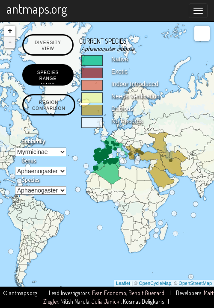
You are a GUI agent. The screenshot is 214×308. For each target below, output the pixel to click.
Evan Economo (109, 292)
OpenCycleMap (155, 283)
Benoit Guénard (146, 292)
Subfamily (33, 141)
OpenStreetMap (195, 283)
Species (30, 179)
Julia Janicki (106, 301)
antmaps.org (36, 8)
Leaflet (123, 283)
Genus (28, 160)
